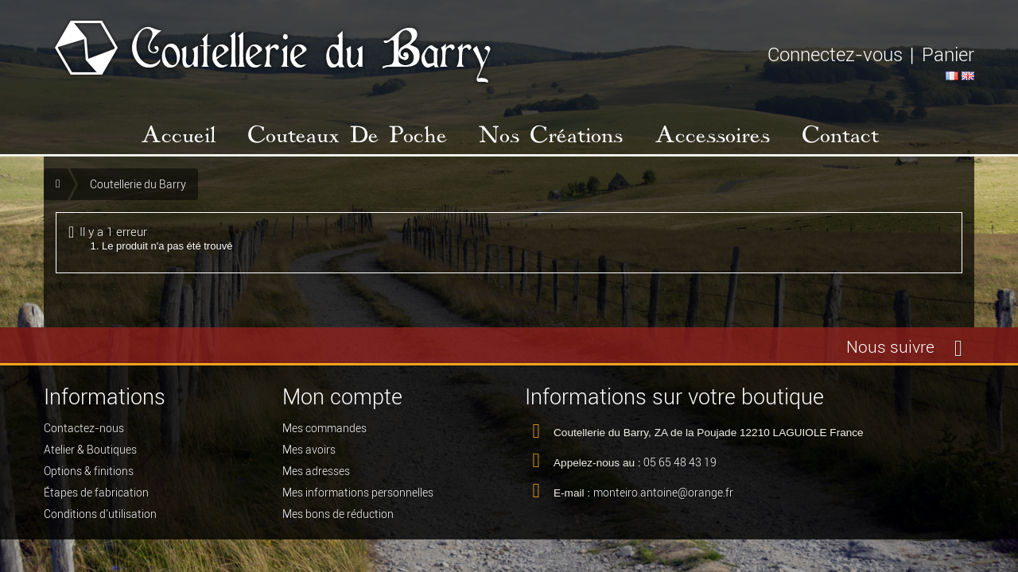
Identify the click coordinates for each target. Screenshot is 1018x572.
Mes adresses (316, 475)
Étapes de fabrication (96, 496)
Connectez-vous (835, 54)
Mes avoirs (309, 453)
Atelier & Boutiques (90, 453)
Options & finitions (89, 475)
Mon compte (342, 397)
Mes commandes (324, 432)
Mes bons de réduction (338, 518)
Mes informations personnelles (357, 496)
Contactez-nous (84, 432)
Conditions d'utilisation (100, 518)
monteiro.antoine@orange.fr (663, 496)
